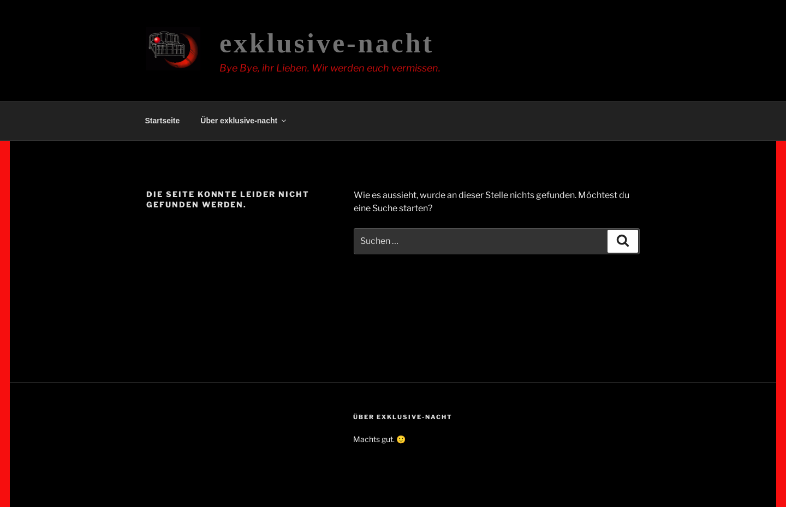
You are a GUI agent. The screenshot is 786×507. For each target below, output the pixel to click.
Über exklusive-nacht (244, 120)
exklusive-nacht (326, 43)
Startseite (162, 120)
